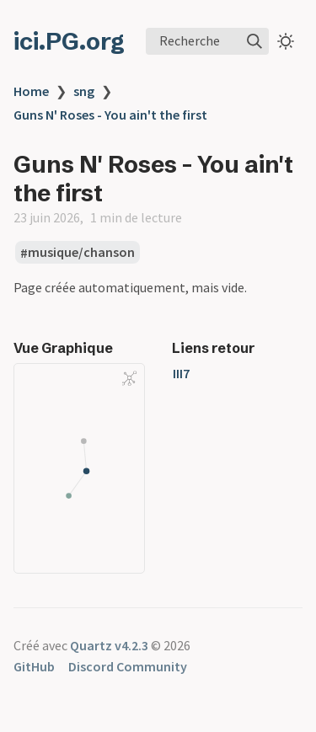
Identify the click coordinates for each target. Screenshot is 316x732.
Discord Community (127, 666)
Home (31, 91)
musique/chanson (81, 252)
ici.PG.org (69, 41)
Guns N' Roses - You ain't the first (110, 114)
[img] (254, 41)
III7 (181, 373)
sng (83, 91)
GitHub (34, 666)
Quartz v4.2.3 (109, 645)
